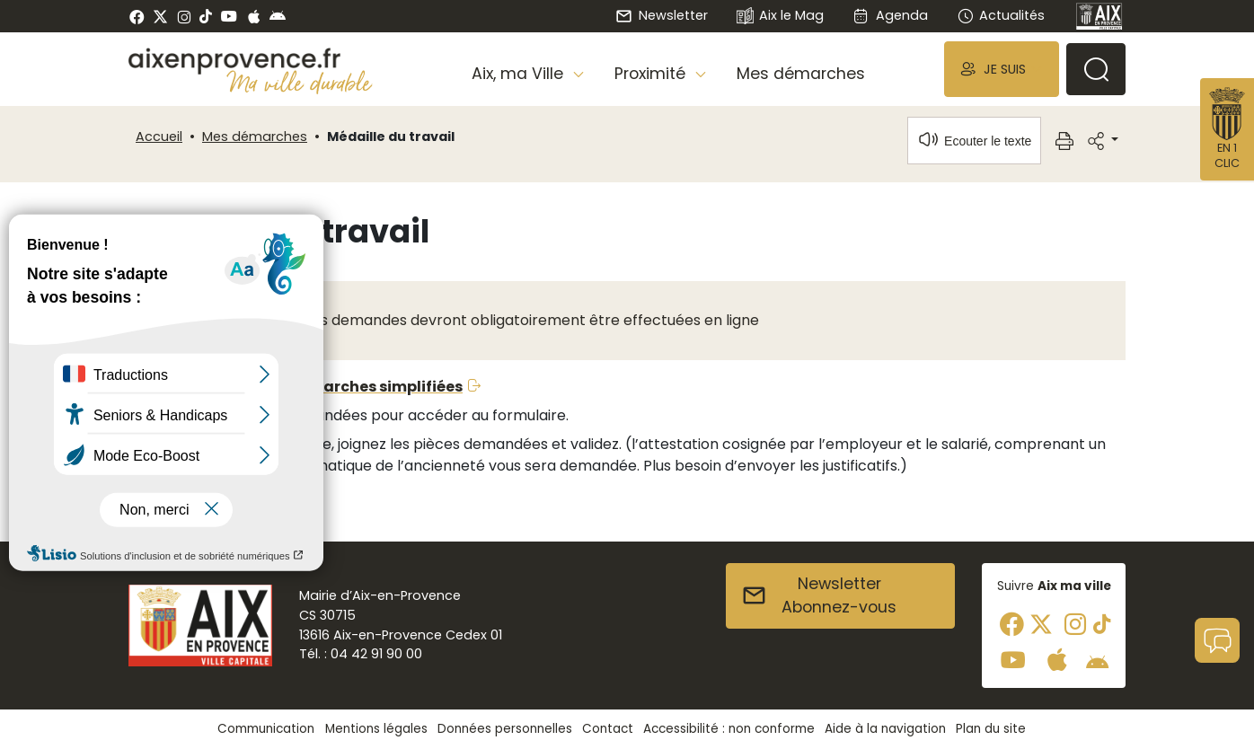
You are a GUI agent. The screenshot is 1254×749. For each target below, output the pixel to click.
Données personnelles (504, 728)
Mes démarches (801, 73)
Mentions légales (376, 728)
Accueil (159, 136)
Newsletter (661, 15)
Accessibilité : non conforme (729, 728)
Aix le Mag (780, 17)
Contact (607, 728)
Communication (265, 728)
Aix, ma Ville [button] (520, 73)
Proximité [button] (652, 73)
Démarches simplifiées (375, 386)
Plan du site (991, 728)
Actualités (1001, 15)
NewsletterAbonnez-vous (818, 595)
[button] (1001, 68)
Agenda (889, 15)
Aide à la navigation (885, 728)
